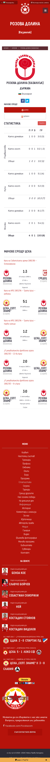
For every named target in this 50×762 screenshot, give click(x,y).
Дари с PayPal (21, 760)
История (26, 508)
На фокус (25, 561)
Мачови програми (26, 541)
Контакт (25, 552)
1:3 (25, 271)
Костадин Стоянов (22, 618)
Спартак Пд (33, 641)
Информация (25, 504)
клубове (14, 48)
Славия (8, 669)
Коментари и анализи (26, 511)
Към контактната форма (25, 732)
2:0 (25, 361)
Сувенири (26, 549)
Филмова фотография (26, 537)
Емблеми (26, 467)
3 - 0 (42, 663)
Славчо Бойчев (19, 584)
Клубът (25, 452)
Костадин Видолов (22, 629)
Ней (18, 607)
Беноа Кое (19, 573)
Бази (26, 474)
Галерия (26, 530)
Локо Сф (29, 652)
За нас (26, 515)
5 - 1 (19, 652)
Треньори (26, 459)
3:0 (25, 391)
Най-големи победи (26, 497)
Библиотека (26, 545)
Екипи (26, 471)
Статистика (25, 482)
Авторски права (26, 523)
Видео (26, 534)
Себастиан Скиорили (24, 595)
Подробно (42, 123)
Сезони (26, 485)
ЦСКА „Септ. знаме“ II (24, 663)
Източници (26, 519)
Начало (6, 48)
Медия (25, 526)
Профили (26, 463)
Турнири (26, 489)
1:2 (25, 331)
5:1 (25, 301)
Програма (25, 478)
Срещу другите (26, 493)
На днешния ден (26, 500)
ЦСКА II (25, 116)
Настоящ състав (26, 456)
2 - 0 (21, 641)
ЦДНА (13, 641)
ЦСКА (25, 110)
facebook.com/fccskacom (19, 725)
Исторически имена (40, 2)
